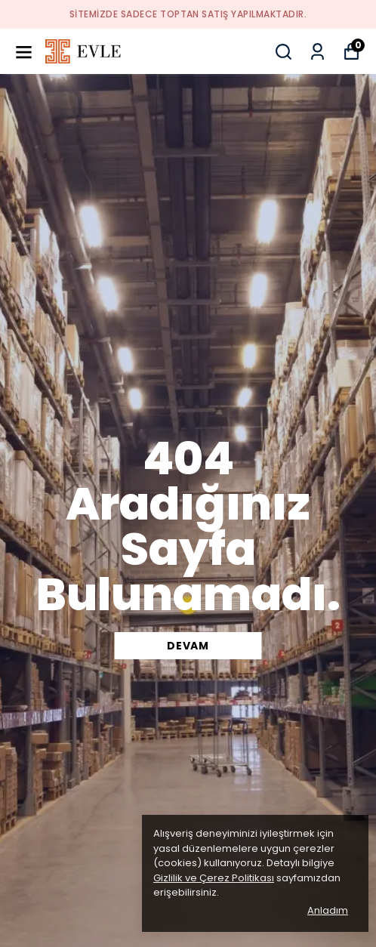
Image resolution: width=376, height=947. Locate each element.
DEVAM (188, 645)
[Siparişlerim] (317, 51)
